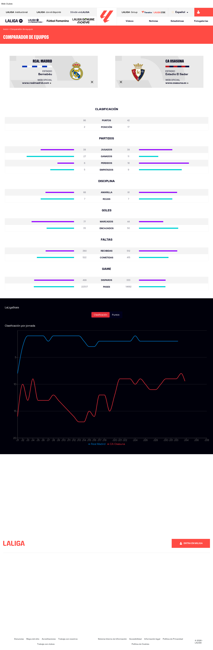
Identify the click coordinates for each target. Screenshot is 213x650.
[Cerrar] (92, 82)
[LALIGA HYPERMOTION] (36, 21)
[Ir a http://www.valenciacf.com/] (199, 3)
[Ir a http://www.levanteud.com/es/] (99, 3)
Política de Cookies (140, 644)
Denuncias (19, 639)
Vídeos (129, 21)
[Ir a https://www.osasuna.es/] (39, 3)
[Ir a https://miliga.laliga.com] (203, 12)
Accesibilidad (135, 639)
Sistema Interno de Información (112, 639)
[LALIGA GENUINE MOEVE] (83, 21)
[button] (14, 21)
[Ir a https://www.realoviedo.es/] (169, 3)
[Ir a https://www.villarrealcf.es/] (209, 3)
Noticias (153, 21)
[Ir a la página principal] (107, 24)
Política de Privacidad (173, 639)
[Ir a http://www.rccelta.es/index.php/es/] (119, 3)
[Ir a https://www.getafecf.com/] (79, 3)
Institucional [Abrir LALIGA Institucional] (17, 12)
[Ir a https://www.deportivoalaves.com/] (50, 3)
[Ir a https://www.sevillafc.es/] (189, 3)
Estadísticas (177, 21)
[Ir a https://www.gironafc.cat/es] (89, 3)
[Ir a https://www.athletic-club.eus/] (20, 3)
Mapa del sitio (32, 639)
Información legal (152, 639)
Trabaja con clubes (46, 644)
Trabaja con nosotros (68, 639)
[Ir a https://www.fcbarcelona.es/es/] (69, 3)
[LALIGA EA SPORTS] (14, 21)
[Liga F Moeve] (58, 21)
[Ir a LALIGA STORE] (153, 12)
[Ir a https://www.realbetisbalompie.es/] (149, 3)
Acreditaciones (49, 639)
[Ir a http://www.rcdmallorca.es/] (139, 3)
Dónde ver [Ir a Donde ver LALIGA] (79, 12)
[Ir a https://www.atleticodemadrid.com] (30, 3)
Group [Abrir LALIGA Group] (130, 12)
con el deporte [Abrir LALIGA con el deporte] (49, 12)
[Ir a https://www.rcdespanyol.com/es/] (129, 3)
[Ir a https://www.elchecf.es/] (59, 3)
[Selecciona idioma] (180, 12)
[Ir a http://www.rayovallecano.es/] (109, 3)
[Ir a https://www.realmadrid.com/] (159, 3)
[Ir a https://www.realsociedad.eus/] (179, 3)
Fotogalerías (201, 21)
